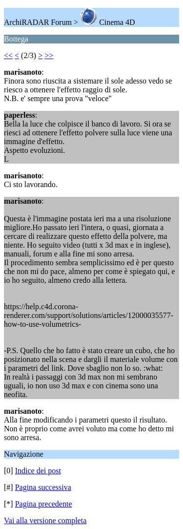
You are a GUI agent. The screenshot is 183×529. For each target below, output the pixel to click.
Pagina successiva (43, 487)
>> (48, 55)
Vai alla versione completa (45, 520)
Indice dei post (38, 470)
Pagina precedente (43, 504)
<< (8, 55)
